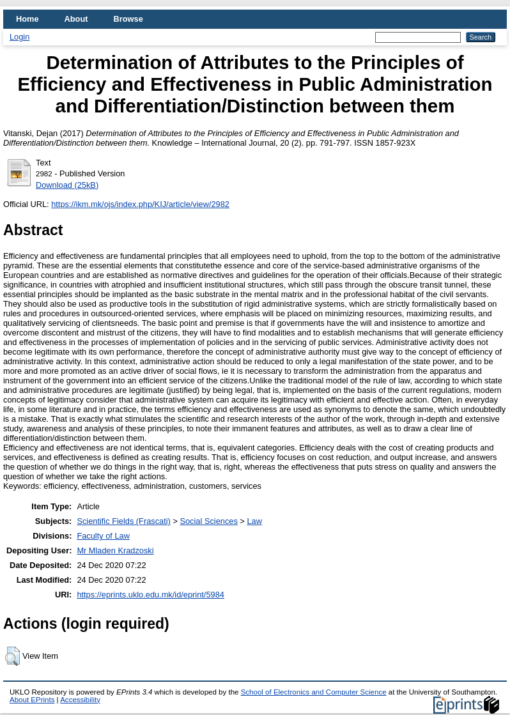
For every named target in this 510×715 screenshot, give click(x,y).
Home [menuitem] (27, 19)
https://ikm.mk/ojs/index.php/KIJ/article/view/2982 (140, 204)
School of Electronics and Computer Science (314, 692)
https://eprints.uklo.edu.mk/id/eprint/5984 (150, 594)
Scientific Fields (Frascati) (123, 521)
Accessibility (80, 699)
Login (19, 37)
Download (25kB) (67, 185)
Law (254, 521)
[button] (12, 656)
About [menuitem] (76, 19)
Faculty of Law (103, 536)
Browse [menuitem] (128, 19)
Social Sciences (208, 521)
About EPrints (32, 699)
